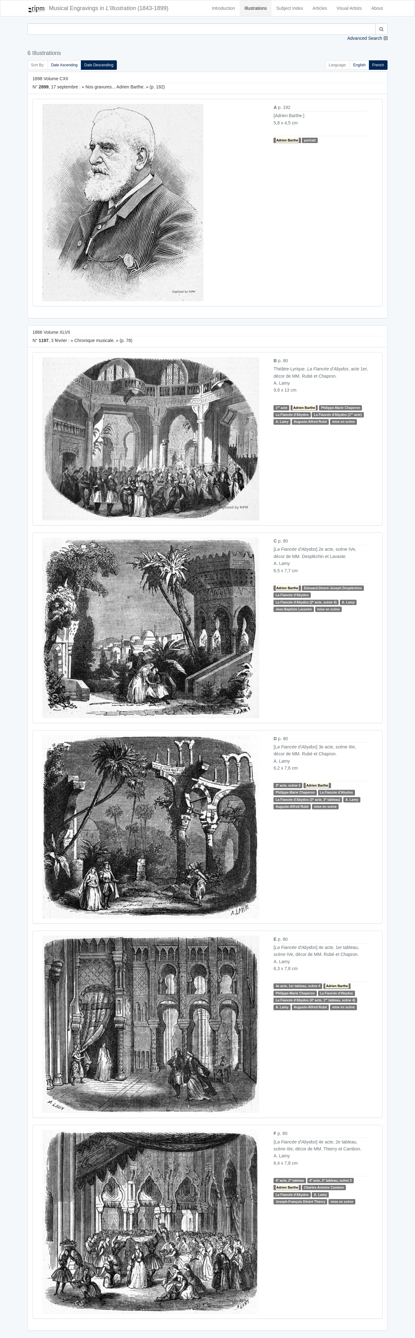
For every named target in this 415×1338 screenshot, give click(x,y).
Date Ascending (64, 65)
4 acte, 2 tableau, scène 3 (330, 1180)
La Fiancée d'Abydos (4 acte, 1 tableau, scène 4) (315, 1000)
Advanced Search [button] (364, 38)
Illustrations (255, 8)
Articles (320, 8)
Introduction (223, 8)
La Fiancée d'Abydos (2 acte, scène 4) (306, 602)
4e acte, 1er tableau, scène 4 (298, 986)
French (378, 65)
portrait (310, 140)
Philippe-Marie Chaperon (340, 408)
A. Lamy (282, 421)
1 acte (281, 407)
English (359, 65)
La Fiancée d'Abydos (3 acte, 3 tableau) (308, 799)
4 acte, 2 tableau (290, 1180)
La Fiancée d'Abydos (292, 415)
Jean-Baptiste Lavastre (294, 609)
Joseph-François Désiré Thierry (301, 1201)
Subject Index (289, 8)
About (377, 8)
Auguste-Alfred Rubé (310, 421)
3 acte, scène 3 (288, 785)
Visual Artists (349, 8)
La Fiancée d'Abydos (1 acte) (338, 414)
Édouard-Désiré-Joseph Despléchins (333, 588)
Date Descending (98, 65)
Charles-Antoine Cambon (324, 1187)
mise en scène (343, 421)
